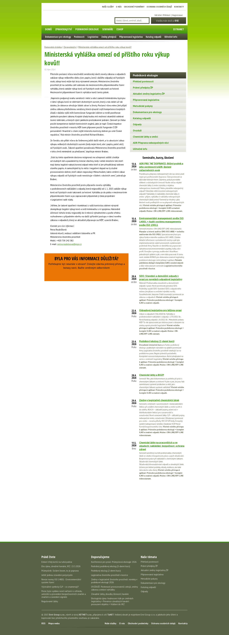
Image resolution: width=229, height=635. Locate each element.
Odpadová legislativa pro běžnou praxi (160, 310)
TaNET (110, 614)
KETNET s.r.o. (85, 614)
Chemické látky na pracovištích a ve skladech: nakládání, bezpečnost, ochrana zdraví (161, 446)
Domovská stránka (53, 47)
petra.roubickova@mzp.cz (69, 244)
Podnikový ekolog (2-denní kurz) (156, 341)
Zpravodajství (70, 47)
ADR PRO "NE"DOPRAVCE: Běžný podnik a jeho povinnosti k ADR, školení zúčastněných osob (161, 167)
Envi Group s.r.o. (57, 614)
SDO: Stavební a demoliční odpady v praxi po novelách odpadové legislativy (160, 277)
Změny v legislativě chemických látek (159, 400)
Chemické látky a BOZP (151, 375)
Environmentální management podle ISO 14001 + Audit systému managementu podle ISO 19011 (161, 222)
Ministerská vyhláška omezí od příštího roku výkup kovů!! (104, 47)
